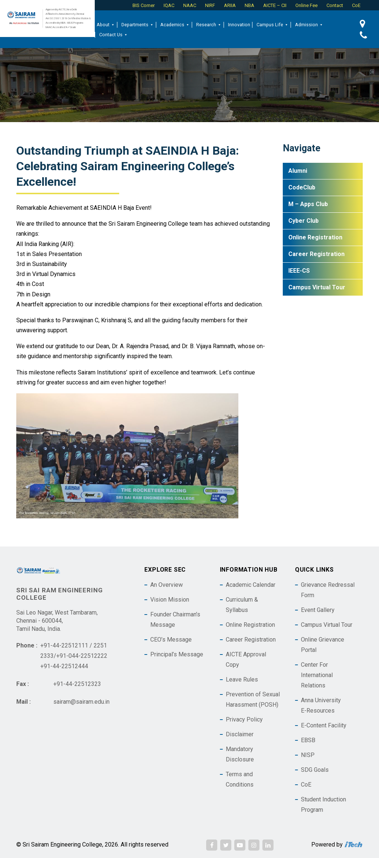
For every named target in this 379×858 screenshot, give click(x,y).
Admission (309, 25)
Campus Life (272, 25)
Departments (137, 25)
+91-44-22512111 (64, 645)
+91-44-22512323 (77, 683)
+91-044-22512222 (81, 655)
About (106, 25)
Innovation (239, 24)
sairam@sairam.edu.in (81, 701)
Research (209, 25)
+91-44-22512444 (64, 666)
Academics (175, 25)
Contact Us (113, 35)
